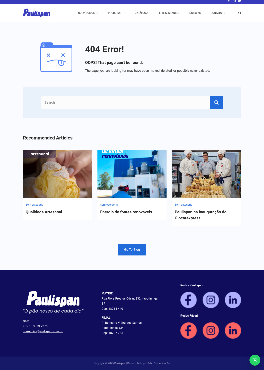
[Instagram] (234, 3)
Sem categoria (34, 204)
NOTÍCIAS (195, 15)
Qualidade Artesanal (44, 212)
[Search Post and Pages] (239, 15)
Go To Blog (132, 249)
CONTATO (218, 15)
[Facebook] (228, 3)
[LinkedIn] (239, 3)
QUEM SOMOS (88, 15)
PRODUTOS (116, 15)
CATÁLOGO (141, 15)
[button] (254, 360)
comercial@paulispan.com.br (43, 331)
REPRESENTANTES (168, 15)
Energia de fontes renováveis (126, 212)
